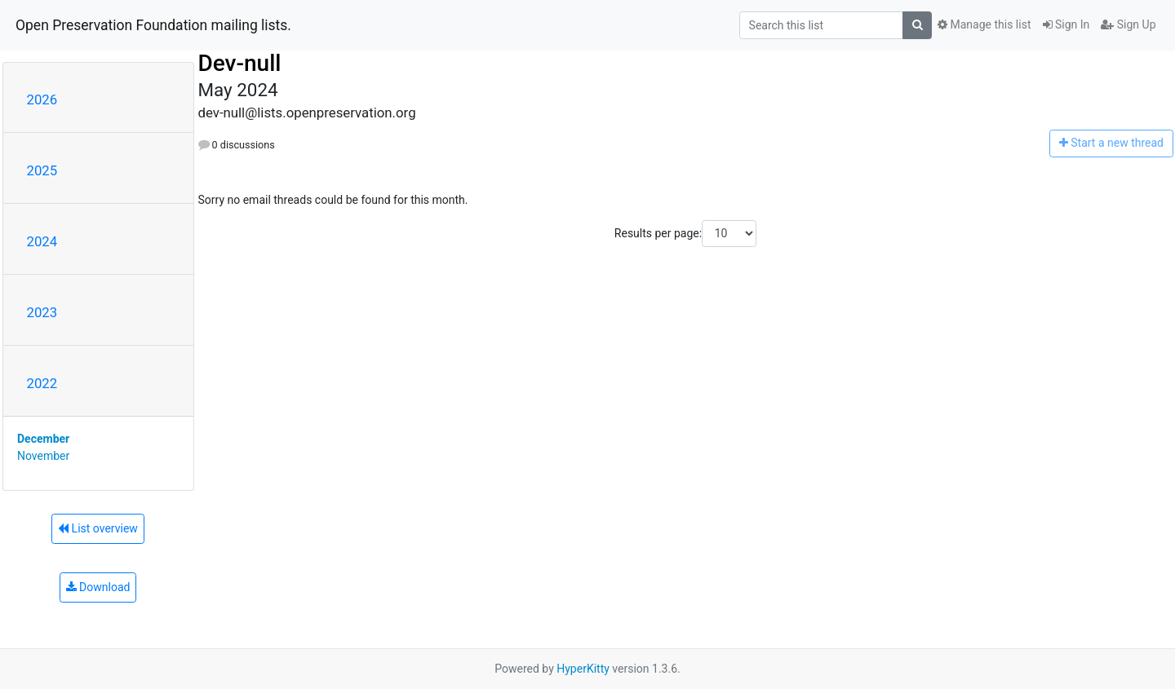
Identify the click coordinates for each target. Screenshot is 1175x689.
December (43, 438)
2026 (42, 99)
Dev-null (240, 63)
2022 (42, 383)
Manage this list (984, 24)
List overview (98, 528)
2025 (42, 170)
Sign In (1066, 24)
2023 (42, 312)
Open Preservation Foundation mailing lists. (153, 25)
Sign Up (1128, 24)
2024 (42, 241)
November (43, 455)
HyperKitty (583, 668)
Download (98, 587)
